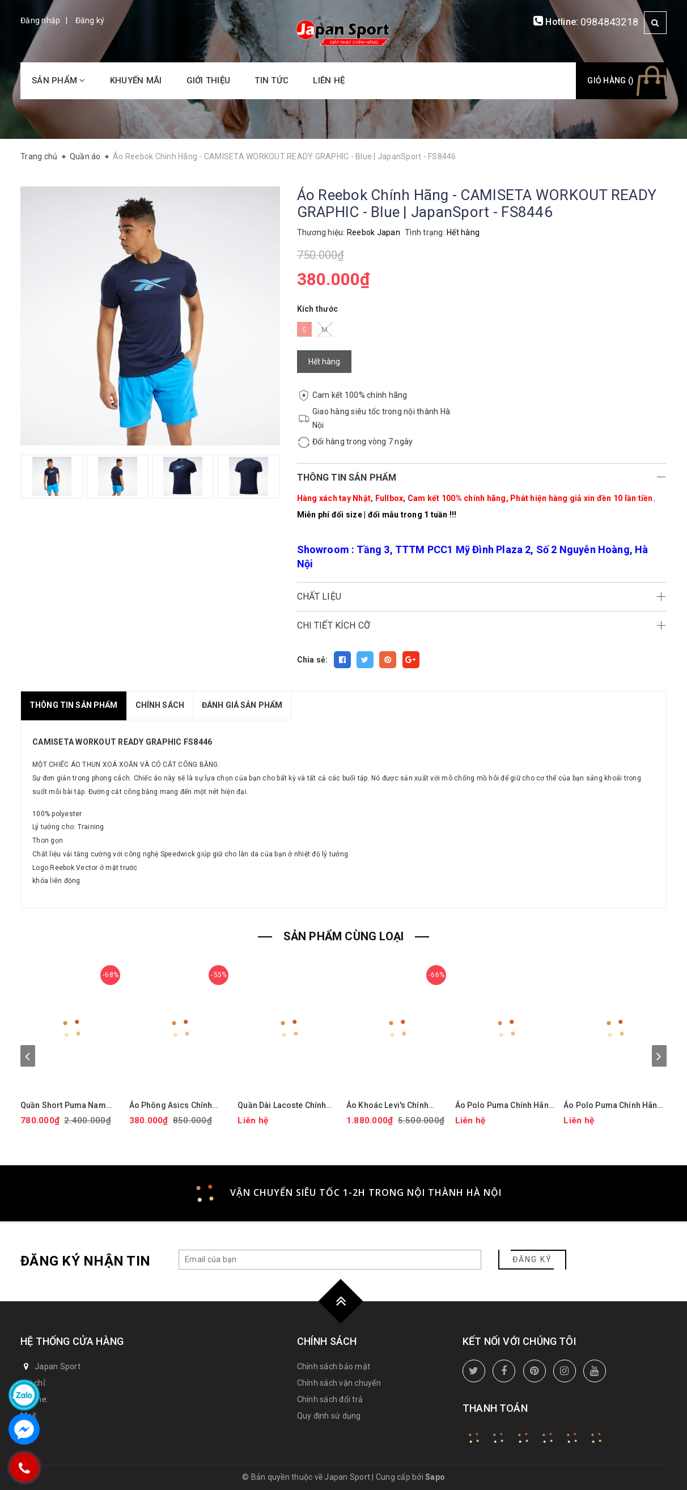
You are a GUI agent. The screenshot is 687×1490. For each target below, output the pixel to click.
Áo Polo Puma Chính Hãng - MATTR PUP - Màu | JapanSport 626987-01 (612, 1105)
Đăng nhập (40, 20)
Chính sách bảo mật (334, 1366)
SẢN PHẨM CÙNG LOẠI (343, 936)
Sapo (435, 1476)
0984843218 (609, 22)
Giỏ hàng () (610, 80)
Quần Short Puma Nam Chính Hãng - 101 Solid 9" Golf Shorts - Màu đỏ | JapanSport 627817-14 (68, 1105)
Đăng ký (90, 20)
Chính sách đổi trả (330, 1399)
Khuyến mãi (136, 80)
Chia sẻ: (312, 659)
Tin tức (272, 80)
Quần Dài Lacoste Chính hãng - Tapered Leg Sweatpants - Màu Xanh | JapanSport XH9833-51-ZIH (283, 1105)
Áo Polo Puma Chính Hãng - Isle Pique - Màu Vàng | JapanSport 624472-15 (504, 1105)
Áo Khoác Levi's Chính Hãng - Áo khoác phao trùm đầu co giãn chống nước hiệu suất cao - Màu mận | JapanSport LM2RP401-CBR (397, 1105)
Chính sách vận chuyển (339, 1382)
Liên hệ (329, 80)
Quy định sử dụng (329, 1415)
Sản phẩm (59, 80)
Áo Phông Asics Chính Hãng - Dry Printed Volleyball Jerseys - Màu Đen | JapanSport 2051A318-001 (176, 1105)
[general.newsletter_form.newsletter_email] (330, 1260)
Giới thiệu (208, 80)
